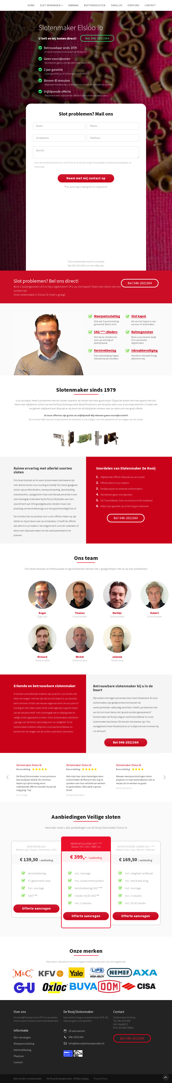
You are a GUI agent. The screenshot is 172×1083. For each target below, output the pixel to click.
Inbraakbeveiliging (144, 350)
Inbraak (73, 5)
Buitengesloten (94, 5)
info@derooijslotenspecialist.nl (86, 1043)
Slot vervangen (51, 5)
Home (31, 5)
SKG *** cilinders (106, 332)
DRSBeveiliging (81, 1078)
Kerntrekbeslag (105, 350)
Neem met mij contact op (86, 178)
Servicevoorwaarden (119, 162)
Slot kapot (138, 316)
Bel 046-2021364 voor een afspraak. (86, 265)
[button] (7, 777)
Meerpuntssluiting (107, 316)
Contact (150, 5)
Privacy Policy (101, 1078)
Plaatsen (19, 1056)
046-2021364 (75, 1037)
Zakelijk (116, 5)
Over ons (133, 5)
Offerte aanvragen (36, 908)
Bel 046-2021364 (97, 38)
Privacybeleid (98, 162)
